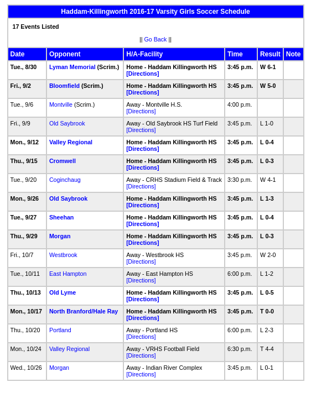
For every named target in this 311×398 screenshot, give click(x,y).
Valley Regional (70, 142)
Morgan (59, 236)
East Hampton (68, 273)
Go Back (155, 39)
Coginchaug (65, 179)
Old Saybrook (67, 123)
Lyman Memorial (72, 67)
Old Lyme (62, 292)
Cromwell (62, 161)
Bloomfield (64, 85)
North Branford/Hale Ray (83, 311)
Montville (60, 104)
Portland (60, 330)
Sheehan (61, 217)
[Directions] (142, 73)
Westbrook (63, 255)
